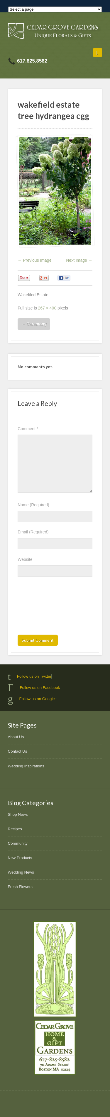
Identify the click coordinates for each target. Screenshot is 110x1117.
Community (18, 843)
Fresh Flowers (20, 887)
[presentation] (42, 607)
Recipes (15, 829)
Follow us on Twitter (34, 676)
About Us (16, 737)
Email (33, 532)
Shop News (18, 814)
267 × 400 (47, 308)
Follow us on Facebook (40, 687)
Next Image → (79, 260)
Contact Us (17, 751)
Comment (28, 428)
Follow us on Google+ (38, 699)
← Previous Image (34, 260)
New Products (20, 858)
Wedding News (21, 872)
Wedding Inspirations (26, 766)
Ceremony (33, 324)
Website (25, 559)
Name (33, 504)
